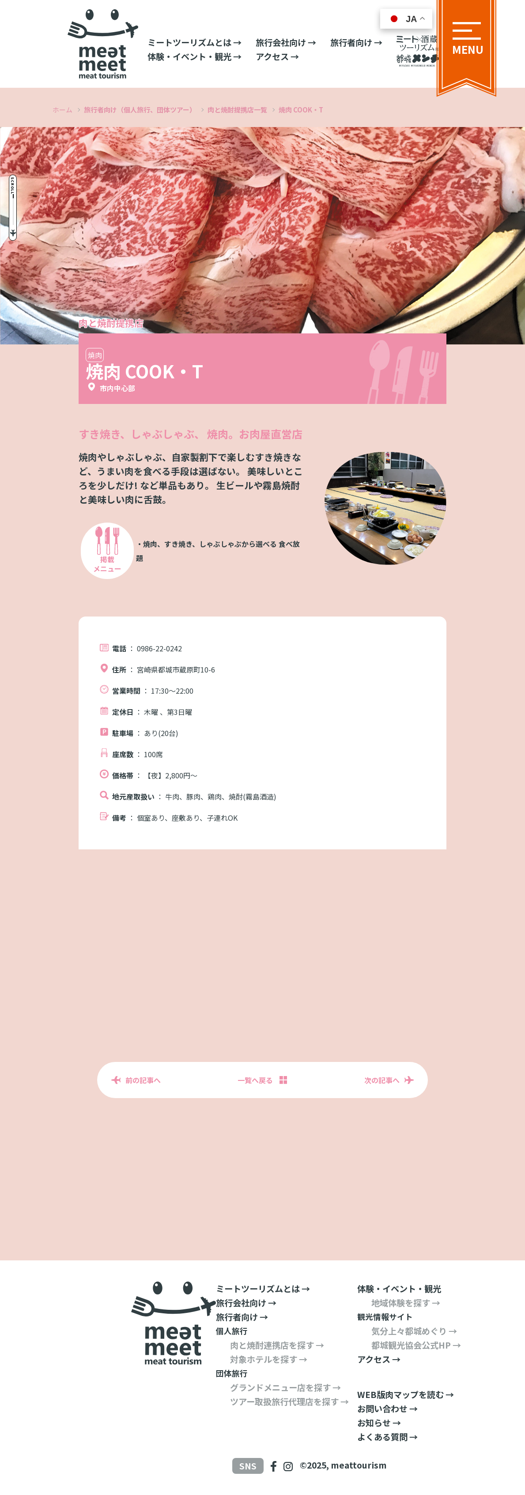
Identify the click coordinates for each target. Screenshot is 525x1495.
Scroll (23, 160)
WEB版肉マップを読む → (405, 1394)
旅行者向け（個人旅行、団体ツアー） (140, 109)
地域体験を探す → (405, 1303)
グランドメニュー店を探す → (285, 1387)
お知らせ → (379, 1423)
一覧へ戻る (255, 1080)
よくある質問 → (387, 1437)
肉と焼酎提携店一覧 (237, 109)
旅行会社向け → (286, 42)
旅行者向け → (356, 42)
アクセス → (277, 56)
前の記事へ (143, 1080)
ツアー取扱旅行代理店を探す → (289, 1401)
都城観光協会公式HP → (416, 1345)
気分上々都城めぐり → (414, 1331)
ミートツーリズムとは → (194, 42)
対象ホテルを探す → (268, 1359)
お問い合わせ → (387, 1408)
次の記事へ (382, 1080)
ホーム (62, 109)
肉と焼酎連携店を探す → (277, 1345)
